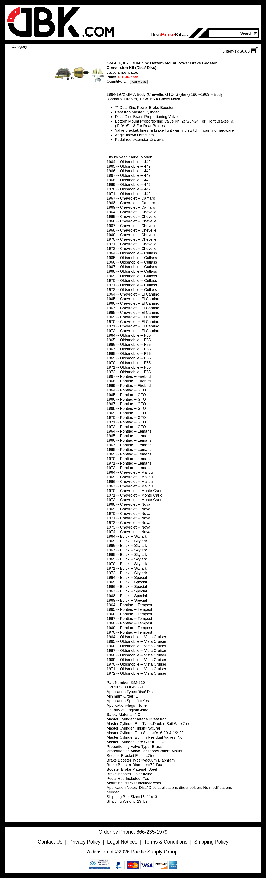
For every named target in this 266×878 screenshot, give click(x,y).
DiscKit (169, 34)
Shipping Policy (211, 842)
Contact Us (50, 842)
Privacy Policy (84, 842)
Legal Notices (122, 842)
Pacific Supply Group (154, 852)
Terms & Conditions (165, 842)
